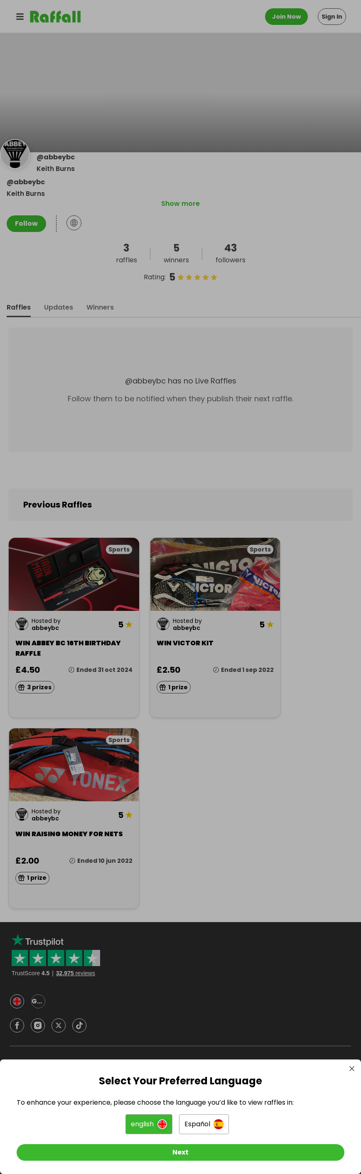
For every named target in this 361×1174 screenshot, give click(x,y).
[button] (148, 1124)
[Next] (180, 1152)
